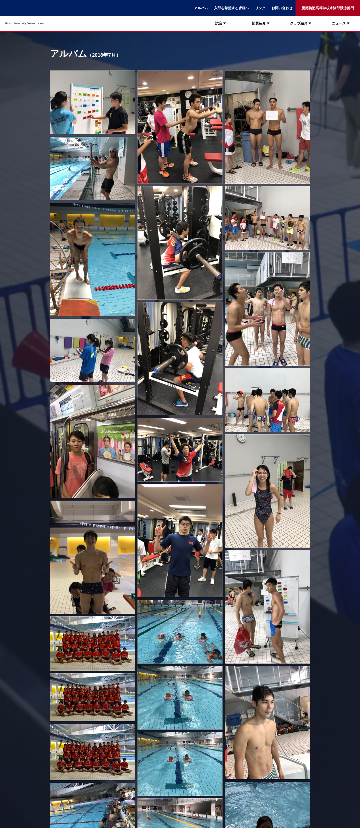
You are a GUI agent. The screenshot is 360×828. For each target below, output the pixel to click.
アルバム (201, 8)
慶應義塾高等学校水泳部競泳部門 (328, 8)
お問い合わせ (282, 8)
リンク (260, 8)
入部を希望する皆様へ (231, 8)
